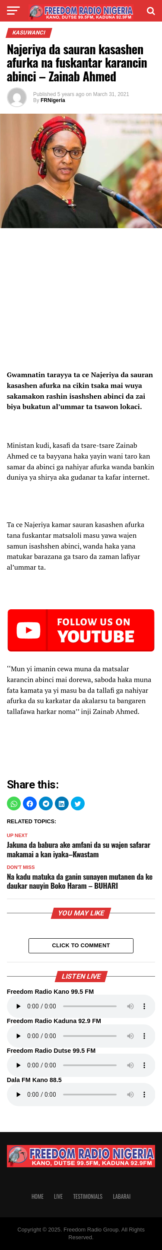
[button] (14, 803)
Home (38, 1196)
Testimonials (87, 1196)
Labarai (121, 1196)
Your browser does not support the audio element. (81, 1006)
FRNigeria (53, 100)
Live (58, 1196)
